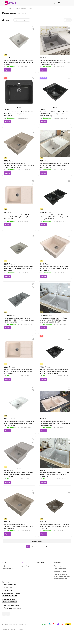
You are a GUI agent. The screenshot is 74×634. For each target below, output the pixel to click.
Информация (6, 566)
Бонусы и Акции (25, 566)
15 (46, 547)
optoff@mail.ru (7, 587)
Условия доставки (60, 569)
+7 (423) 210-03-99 (9, 585)
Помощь (57, 562)
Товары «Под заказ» (61, 574)
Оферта (20, 629)
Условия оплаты (59, 566)
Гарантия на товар (60, 571)
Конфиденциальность (9, 629)
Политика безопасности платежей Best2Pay (62, 577)
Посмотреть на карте (10, 596)
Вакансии (40, 562)
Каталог (23, 562)
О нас (4, 562)
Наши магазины (7, 569)
